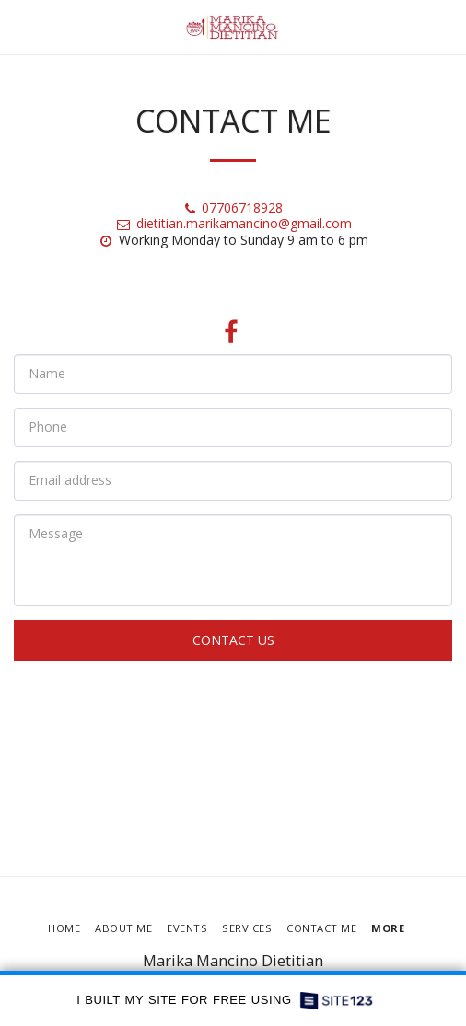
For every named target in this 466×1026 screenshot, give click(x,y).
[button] (20, 26)
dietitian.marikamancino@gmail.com (233, 223)
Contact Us (233, 640)
